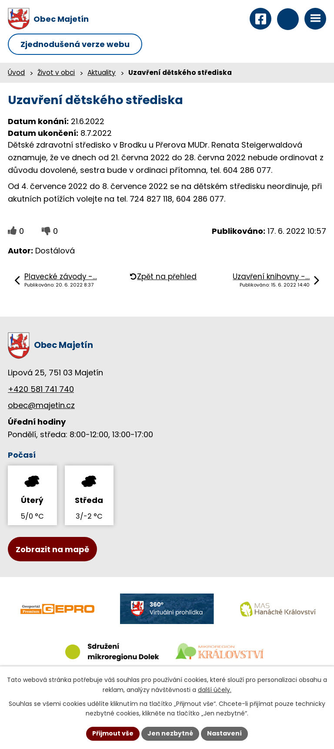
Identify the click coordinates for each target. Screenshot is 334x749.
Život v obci (56, 72)
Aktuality (101, 72)
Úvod (16, 72)
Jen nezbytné (170, 733)
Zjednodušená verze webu (75, 44)
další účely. (214, 689)
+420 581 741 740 (41, 389)
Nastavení (224, 733)
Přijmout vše (113, 733)
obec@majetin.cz (41, 405)
